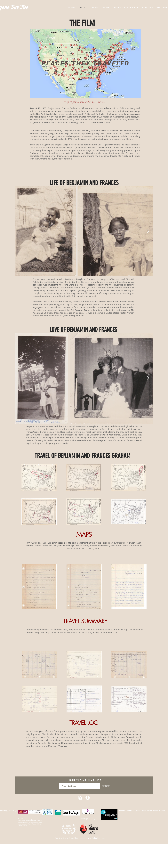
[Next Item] (148, 231)
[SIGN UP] (106, 786)
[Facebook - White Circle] (87, 798)
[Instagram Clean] (80, 798)
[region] (85, 63)
